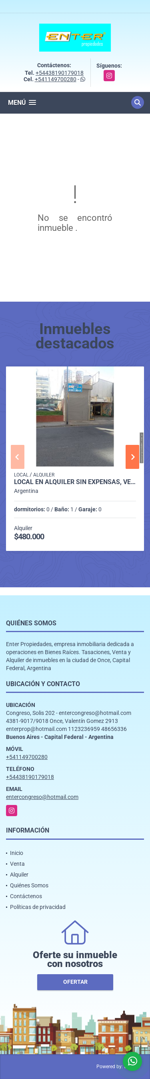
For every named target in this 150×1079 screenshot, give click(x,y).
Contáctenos (26, 896)
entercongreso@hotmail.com (42, 797)
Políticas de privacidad (38, 907)
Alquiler (19, 874)
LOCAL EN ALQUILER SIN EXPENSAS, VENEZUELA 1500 (75, 482)
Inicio (16, 853)
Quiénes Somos (29, 885)
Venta (17, 864)
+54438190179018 (60, 73)
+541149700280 (55, 79)
